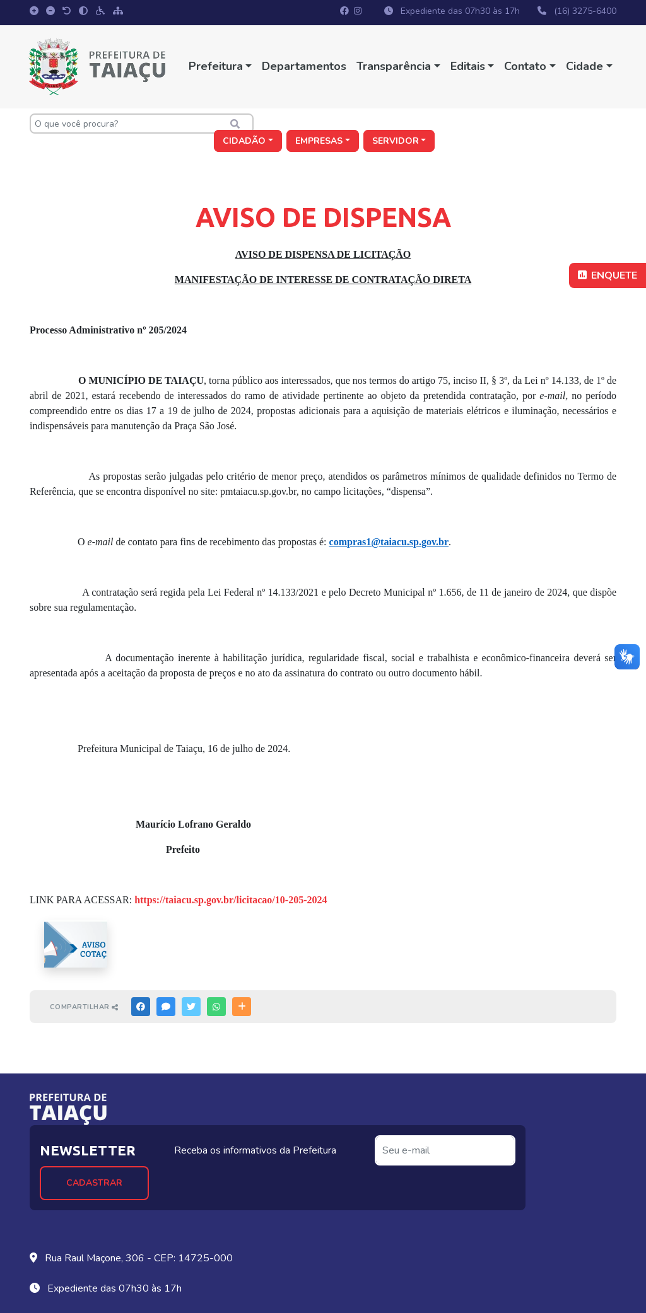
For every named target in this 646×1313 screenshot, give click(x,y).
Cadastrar (195, 1137)
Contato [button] (524, 66)
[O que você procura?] (121, 123)
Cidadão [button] (424, 124)
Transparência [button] (393, 66)
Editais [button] (466, 66)
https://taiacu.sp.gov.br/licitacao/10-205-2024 (230, 886)
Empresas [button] (500, 124)
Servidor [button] (576, 124)
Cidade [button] (583, 66)
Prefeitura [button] (214, 66)
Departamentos (303, 66)
